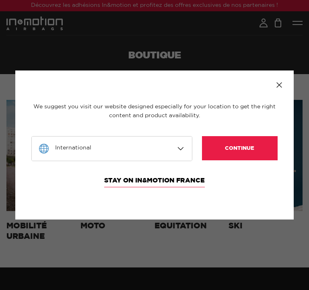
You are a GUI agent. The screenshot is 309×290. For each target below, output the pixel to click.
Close (279, 85)
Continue (239, 148)
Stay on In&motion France (154, 180)
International (73, 148)
